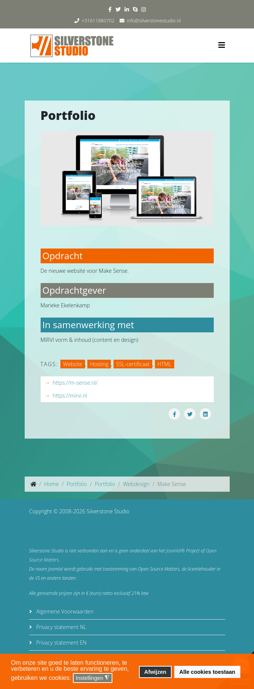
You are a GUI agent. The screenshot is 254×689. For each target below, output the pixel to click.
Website (72, 364)
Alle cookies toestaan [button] (207, 672)
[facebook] (110, 9)
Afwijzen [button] (155, 672)
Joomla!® (175, 550)
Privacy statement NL (61, 627)
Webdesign (136, 484)
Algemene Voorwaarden (64, 611)
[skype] (135, 9)
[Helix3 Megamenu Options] (221, 44)
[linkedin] (127, 9)
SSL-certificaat (133, 364)
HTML (165, 364)
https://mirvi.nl (70, 395)
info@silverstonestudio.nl (154, 20)
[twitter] (118, 9)
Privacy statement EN (61, 642)
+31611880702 (98, 20)
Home (51, 484)
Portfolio (76, 484)
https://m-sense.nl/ (75, 382)
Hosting (99, 364)
